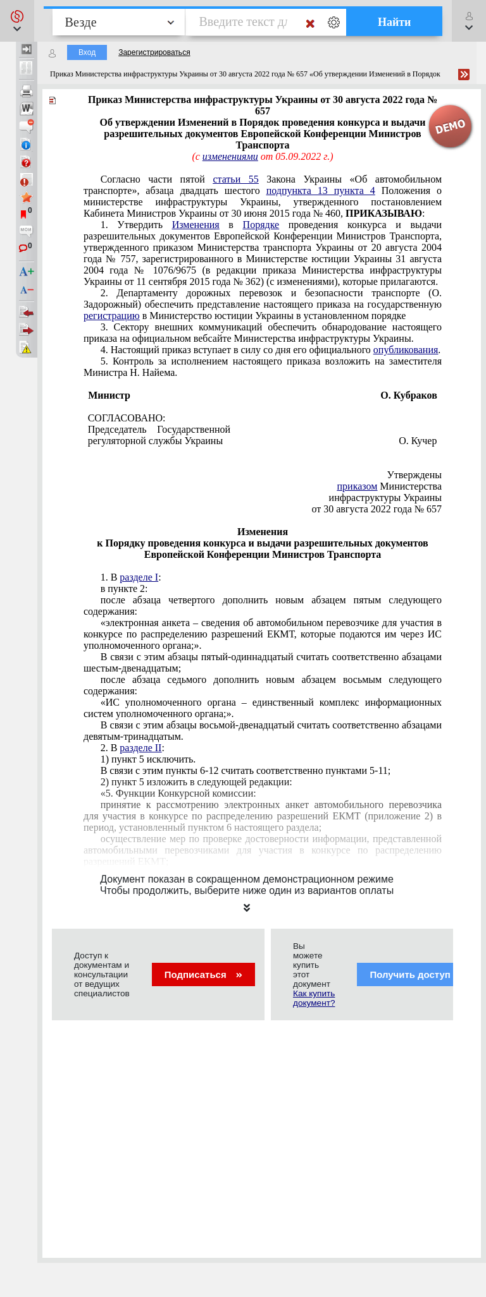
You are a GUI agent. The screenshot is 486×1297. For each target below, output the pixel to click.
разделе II (140, 747)
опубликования (406, 349)
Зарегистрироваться (154, 52)
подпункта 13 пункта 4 (320, 190)
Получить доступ (418, 974)
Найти (394, 22)
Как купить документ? (314, 998)
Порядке (261, 224)
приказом (357, 486)
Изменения (196, 224)
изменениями (230, 156)
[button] (17, 21)
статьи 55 (235, 179)
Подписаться (203, 974)
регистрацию (112, 315)
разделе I (139, 577)
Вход (87, 52)
